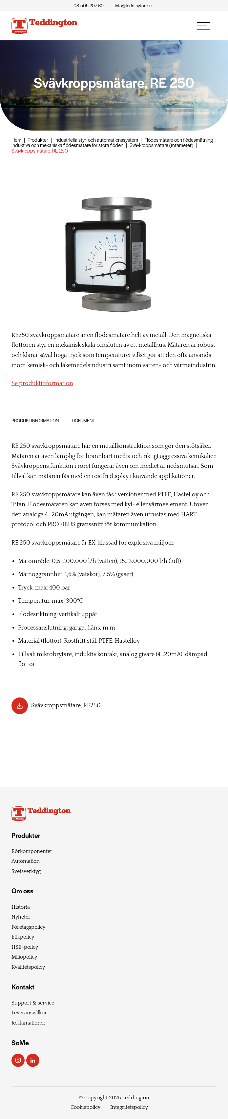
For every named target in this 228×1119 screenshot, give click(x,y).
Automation (25, 861)
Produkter (38, 139)
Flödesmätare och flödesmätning (178, 139)
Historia (20, 907)
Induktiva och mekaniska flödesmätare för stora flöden (67, 144)
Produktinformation (35, 420)
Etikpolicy (22, 937)
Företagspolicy (28, 927)
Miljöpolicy (24, 957)
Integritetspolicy (129, 1107)
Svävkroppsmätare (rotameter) (161, 144)
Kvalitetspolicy (28, 967)
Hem (16, 139)
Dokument (83, 420)
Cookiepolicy (85, 1107)
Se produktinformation (42, 383)
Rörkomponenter (31, 851)
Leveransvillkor (29, 1013)
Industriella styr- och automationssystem (96, 139)
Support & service (32, 1003)
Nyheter (21, 917)
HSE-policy (24, 947)
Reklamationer (28, 1023)
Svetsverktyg (26, 871)
